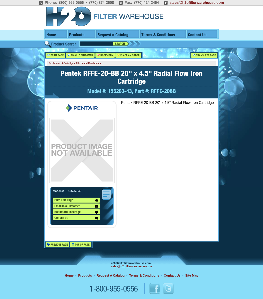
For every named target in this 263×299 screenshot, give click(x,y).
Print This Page (76, 200)
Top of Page (81, 244)
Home (51, 35)
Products (76, 35)
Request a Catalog (112, 35)
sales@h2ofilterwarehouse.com (197, 3)
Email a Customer (80, 55)
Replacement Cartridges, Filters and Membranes (75, 63)
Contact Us (197, 35)
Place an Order (128, 55)
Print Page (55, 55)
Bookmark (105, 55)
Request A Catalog (110, 275)
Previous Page (57, 244)
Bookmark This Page (76, 212)
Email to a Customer (76, 206)
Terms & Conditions (158, 35)
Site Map (191, 275)
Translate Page (204, 55)
